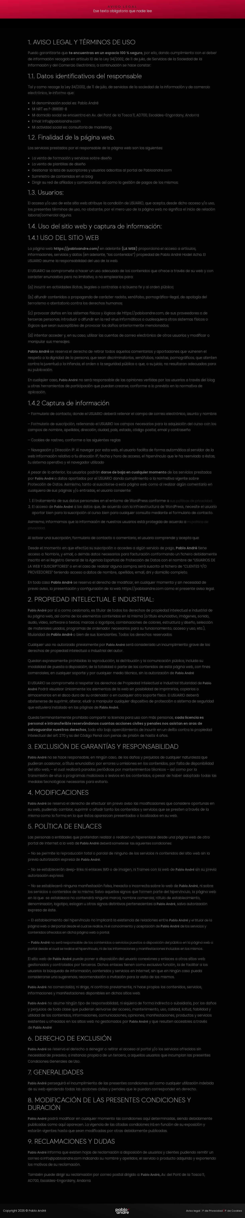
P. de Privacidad (209, 1211)
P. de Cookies (232, 1211)
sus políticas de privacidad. (192, 500)
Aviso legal (188, 1211)
